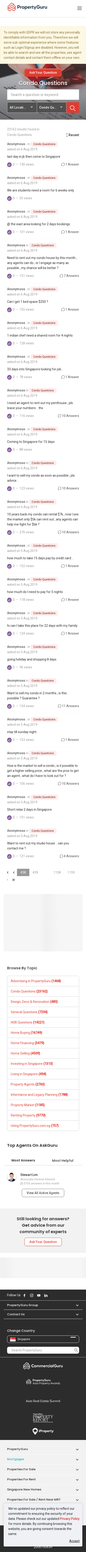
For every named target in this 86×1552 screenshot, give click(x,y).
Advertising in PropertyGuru (36, 981)
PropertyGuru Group (22, 1305)
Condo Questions (44, 144)
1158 (57, 872)
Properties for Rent (21, 1479)
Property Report (43, 1418)
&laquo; (7, 872)
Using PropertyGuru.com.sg (35, 1125)
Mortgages (15, 1459)
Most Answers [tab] (23, 1160)
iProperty (43, 1431)
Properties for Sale (21, 1469)
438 (23, 872)
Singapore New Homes (24, 1489)
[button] (75, 1305)
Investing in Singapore (32, 1064)
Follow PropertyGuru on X (52, 1295)
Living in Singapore (28, 1074)
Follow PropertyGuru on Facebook (24, 1295)
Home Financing (27, 1043)
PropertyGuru (17, 1449)
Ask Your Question (43, 72)
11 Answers (68, 706)
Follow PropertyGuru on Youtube (39, 1295)
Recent (72, 135)
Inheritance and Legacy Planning (39, 1095)
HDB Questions (27, 1022)
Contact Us (16, 1314)
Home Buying (26, 1033)
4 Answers (69, 856)
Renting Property (28, 1115)
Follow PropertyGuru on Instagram (31, 1295)
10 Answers (68, 416)
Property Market (28, 1105)
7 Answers (69, 276)
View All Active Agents (43, 1193)
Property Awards (43, 1382)
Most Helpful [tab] (62, 1160)
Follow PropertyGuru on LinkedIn (46, 1295)
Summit (43, 1401)
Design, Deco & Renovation (34, 1002)
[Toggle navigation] (79, 8)
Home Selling (25, 1053)
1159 (71, 872)
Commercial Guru (43, 1365)
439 (35, 872)
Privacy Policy (70, 1519)
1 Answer (70, 164)
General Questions (29, 1012)
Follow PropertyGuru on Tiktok (57, 1295)
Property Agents (28, 1084)
